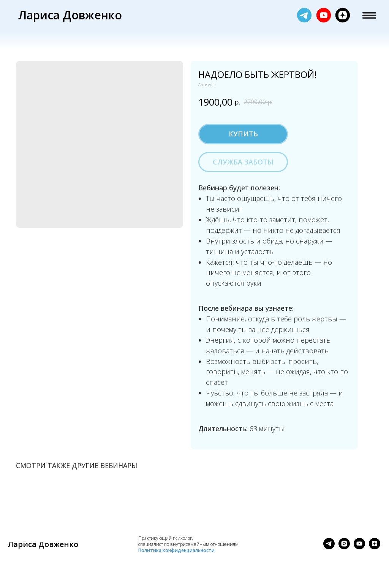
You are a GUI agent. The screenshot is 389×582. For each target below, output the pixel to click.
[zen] (374, 547)
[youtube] (359, 547)
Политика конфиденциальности (176, 550)
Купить (243, 133)
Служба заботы (243, 161)
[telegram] (329, 547)
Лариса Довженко (70, 15)
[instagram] (344, 547)
